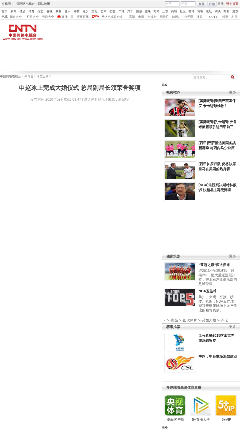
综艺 (41, 11)
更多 (232, 92)
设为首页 (232, 4)
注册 (212, 4)
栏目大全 (33, 17)
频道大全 (16, 17)
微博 (191, 11)
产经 (121, 11)
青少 (85, 11)
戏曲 (59, 11)
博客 (200, 11)
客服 (221, 4)
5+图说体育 (188, 320)
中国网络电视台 (24, 4)
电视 (5, 17)
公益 (113, 11)
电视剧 (152, 17)
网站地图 (44, 4)
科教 (77, 11)
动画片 (176, 17)
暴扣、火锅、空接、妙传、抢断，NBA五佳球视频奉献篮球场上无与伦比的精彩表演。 (217, 303)
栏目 (235, 17)
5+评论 (222, 320)
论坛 (209, 11)
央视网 (6, 4)
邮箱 (227, 11)
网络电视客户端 (112, 17)
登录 (201, 4)
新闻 (13, 11)
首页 (5, 11)
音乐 (67, 11)
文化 (95, 11)
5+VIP (227, 419)
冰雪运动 (42, 76)
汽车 (130, 11)
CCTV (213, 17)
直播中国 (68, 17)
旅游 (139, 11)
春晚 (49, 11)
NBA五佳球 (207, 291)
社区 (183, 11)
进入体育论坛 (94, 99)
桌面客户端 (175, 419)
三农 (165, 11)
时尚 (157, 11)
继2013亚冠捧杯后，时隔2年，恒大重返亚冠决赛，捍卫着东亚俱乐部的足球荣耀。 (217, 277)
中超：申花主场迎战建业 (217, 356)
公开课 (188, 17)
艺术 (103, 11)
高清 (132, 17)
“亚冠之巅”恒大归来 (214, 265)
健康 (148, 11)
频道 (225, 17)
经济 (23, 11)
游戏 (235, 11)
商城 (174, 11)
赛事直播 (83, 17)
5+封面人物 (207, 320)
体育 (31, 11)
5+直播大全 (201, 419)
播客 (199, 17)
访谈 (218, 11)
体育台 (28, 76)
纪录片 (164, 17)
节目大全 (48, 17)
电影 (141, 17)
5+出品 (172, 320)
